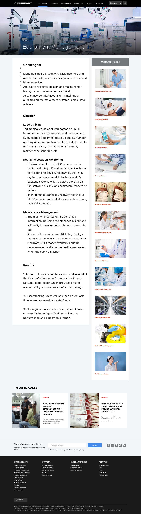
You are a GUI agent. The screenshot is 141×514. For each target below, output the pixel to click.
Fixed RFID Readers (20, 475)
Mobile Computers (20, 465)
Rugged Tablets (19, 467)
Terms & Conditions (81, 506)
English (114, 3)
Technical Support (47, 467)
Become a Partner (76, 467)
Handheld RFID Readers (21, 470)
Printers (16, 485)
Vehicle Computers (20, 487)
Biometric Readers (20, 482)
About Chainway (104, 465)
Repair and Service (48, 470)
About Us (99, 3)
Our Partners (78, 3)
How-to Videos (47, 475)
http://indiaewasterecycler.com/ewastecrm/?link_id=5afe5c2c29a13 (91, 510)
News (100, 467)
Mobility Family (18, 490)
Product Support (47, 465)
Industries (54, 3)
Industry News (103, 475)
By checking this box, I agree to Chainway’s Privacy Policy (67, 450)
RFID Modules (18, 477)
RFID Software (18, 480)
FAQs (44, 472)
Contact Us (102, 472)
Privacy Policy (70, 506)
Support (90, 3)
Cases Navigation (76, 470)
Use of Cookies (92, 506)
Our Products (42, 4)
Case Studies (66, 3)
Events (101, 470)
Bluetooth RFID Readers (21, 472)
